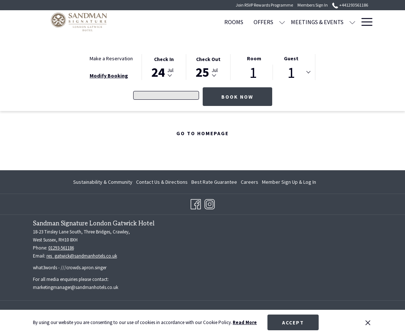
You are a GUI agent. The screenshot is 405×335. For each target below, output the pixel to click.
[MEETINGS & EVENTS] (279, 22)
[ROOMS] (195, 22)
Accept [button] (293, 322)
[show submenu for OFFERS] (244, 22)
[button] (164, 66)
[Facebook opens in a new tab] (196, 203)
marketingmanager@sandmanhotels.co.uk (75, 287)
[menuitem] (103, 182)
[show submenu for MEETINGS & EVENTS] (314, 22)
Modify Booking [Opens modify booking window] (109, 75)
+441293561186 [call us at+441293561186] (350, 5)
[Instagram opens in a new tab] (210, 203)
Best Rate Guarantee (214, 182)
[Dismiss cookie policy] (367, 322)
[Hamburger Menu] (364, 22)
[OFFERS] (225, 22)
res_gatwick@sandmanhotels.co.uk (81, 256)
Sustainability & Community (102, 182)
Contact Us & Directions (162, 182)
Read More (245, 322)
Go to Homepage (202, 133)
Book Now (237, 97)
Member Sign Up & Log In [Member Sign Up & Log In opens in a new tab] (289, 183)
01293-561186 (61, 248)
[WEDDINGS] (337, 22)
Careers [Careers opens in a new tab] (249, 183)
